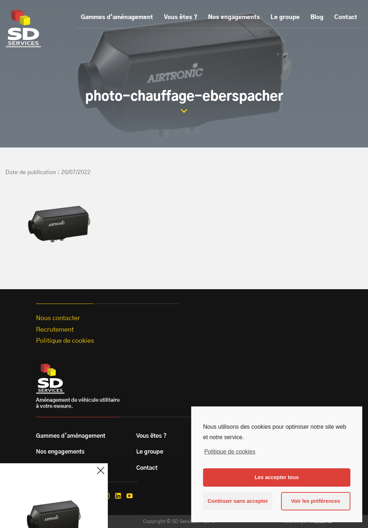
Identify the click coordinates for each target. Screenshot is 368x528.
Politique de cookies (229, 452)
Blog (316, 17)
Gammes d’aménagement (117, 17)
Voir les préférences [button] (315, 501)
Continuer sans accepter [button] (238, 501)
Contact (345, 17)
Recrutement (55, 330)
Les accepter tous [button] (277, 477)
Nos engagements (234, 17)
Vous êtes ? (180, 17)
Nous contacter (58, 318)
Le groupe (285, 17)
